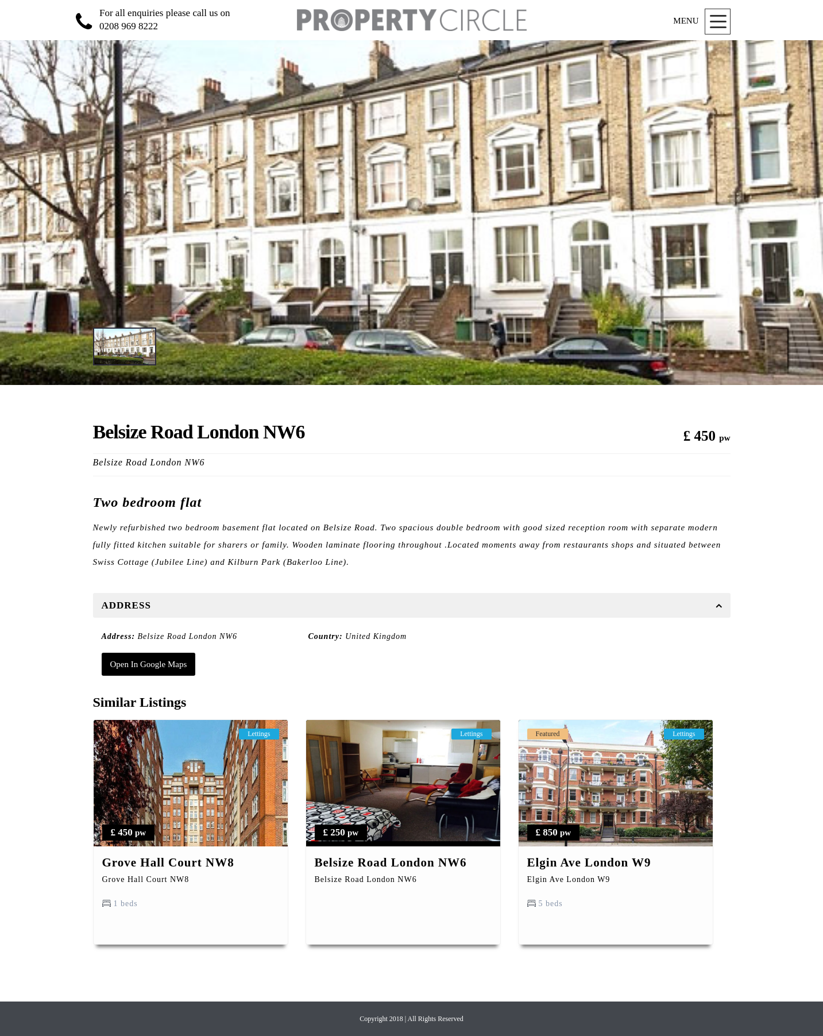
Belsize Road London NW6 (391, 862)
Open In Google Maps (148, 664)
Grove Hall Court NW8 (168, 862)
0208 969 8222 (128, 26)
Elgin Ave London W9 (589, 862)
